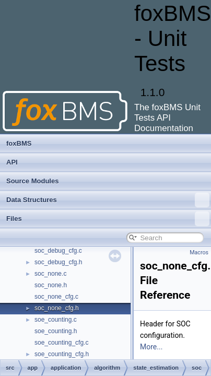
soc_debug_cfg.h (58, 262)
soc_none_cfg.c (56, 296)
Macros (199, 252)
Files (107, 219)
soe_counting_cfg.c (61, 342)
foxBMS (18, 143)
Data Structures (107, 200)
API (12, 162)
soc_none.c (50, 273)
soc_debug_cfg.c (58, 250)
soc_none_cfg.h (56, 308)
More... (151, 347)
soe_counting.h (55, 331)
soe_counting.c (55, 319)
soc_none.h (50, 285)
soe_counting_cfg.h (61, 354)
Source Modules (32, 181)
